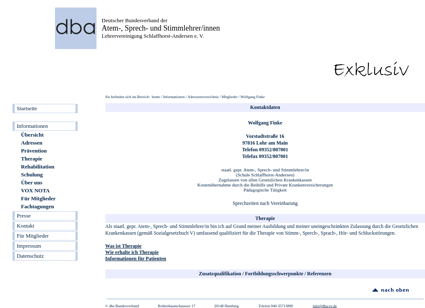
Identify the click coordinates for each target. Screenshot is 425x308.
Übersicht (32, 135)
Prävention (34, 151)
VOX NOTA (35, 190)
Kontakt (25, 226)
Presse (24, 215)
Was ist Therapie (123, 246)
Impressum (29, 246)
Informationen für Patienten (135, 258)
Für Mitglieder (38, 198)
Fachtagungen (37, 206)
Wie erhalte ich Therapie (132, 252)
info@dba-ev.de (324, 306)
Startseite (27, 108)
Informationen (32, 126)
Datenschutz (30, 256)
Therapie (31, 158)
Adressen (31, 143)
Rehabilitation (37, 166)
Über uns (31, 182)
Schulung (32, 174)
